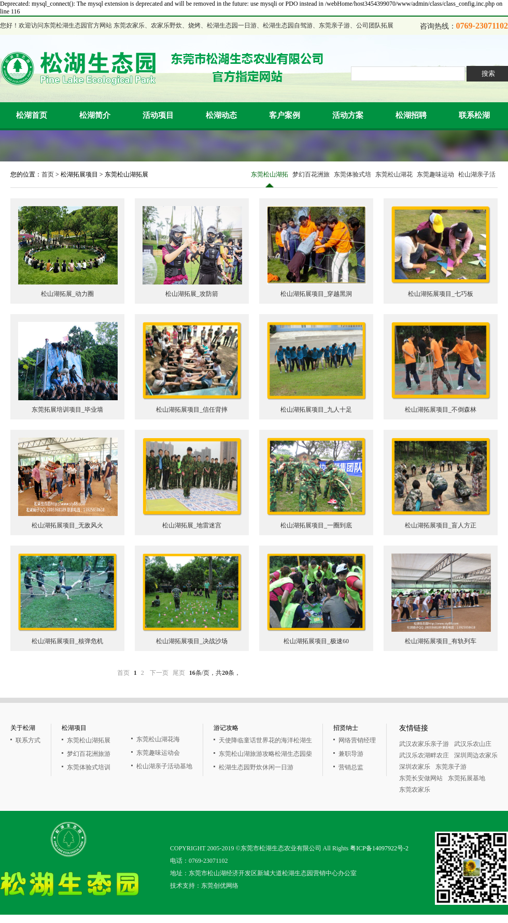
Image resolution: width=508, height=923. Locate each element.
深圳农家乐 (414, 766)
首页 (47, 174)
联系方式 (28, 740)
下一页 (159, 672)
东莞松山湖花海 (394, 179)
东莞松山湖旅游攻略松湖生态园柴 (265, 753)
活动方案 (347, 115)
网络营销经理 (357, 740)
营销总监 (350, 767)
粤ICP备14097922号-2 (379, 848)
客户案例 (284, 115)
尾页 (179, 672)
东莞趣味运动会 (435, 179)
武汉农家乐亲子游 (424, 744)
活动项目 (158, 115)
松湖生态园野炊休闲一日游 (256, 767)
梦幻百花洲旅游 (311, 179)
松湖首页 (31, 115)
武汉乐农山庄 (472, 744)
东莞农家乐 (414, 789)
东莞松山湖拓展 (269, 179)
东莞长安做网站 (421, 778)
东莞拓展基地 (466, 778)
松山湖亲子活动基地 (477, 179)
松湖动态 (221, 115)
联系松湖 (474, 115)
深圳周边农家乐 (476, 755)
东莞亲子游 (451, 766)
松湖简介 (94, 115)
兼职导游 (350, 753)
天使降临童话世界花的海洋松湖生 (265, 740)
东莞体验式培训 (352, 179)
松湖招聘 (411, 115)
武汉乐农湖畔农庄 (424, 755)
